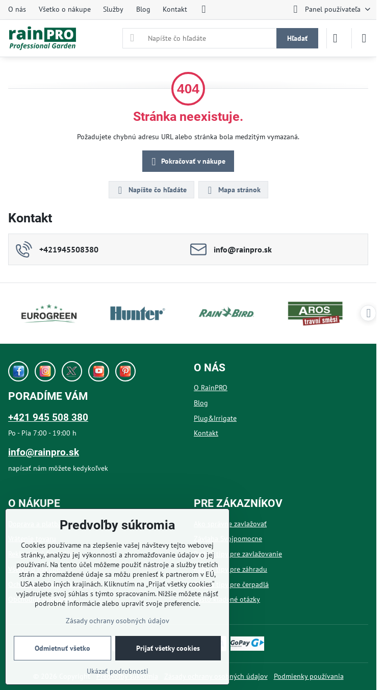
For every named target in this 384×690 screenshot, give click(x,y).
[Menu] (364, 38)
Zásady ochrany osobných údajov (117, 620)
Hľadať (297, 38)
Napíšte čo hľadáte (151, 190)
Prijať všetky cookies (168, 648)
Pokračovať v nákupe (186, 162)
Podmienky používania (309, 676)
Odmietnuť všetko (62, 648)
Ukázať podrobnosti (117, 671)
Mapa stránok (233, 190)
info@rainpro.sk (43, 452)
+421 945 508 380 (48, 417)
